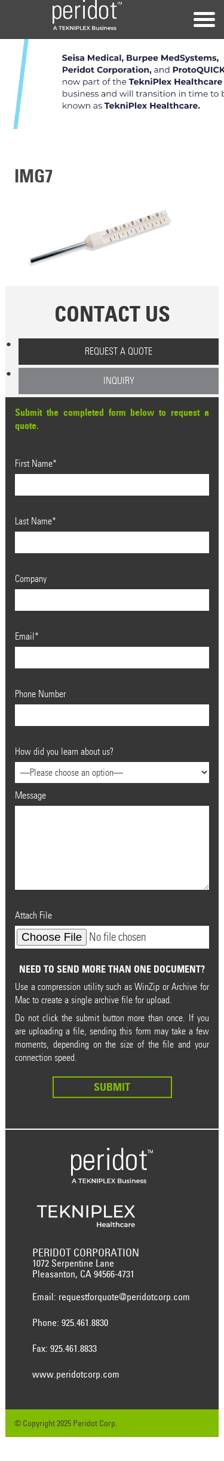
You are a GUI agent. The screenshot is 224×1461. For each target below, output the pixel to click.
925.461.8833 (73, 1348)
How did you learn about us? (112, 762)
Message (112, 840)
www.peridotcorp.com (75, 1374)
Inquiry (118, 380)
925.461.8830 (85, 1322)
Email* (112, 649)
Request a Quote (118, 351)
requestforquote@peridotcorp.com (124, 1297)
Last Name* (112, 534)
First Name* (112, 477)
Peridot (87, 15)
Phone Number (112, 707)
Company (112, 592)
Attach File (112, 929)
